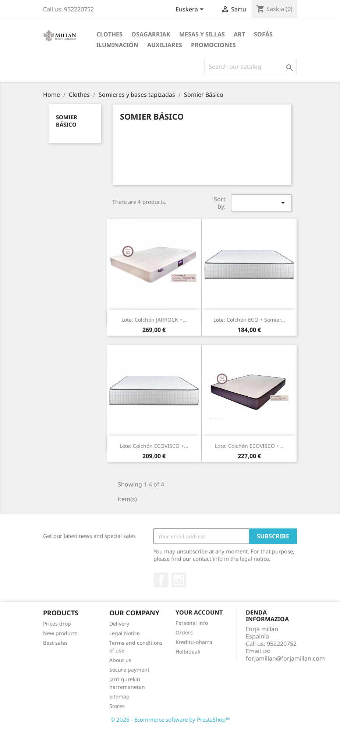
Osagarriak (150, 34)
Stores (117, 706)
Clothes (109, 34)
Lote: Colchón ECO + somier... (249, 319)
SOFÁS (263, 34)
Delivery (119, 623)
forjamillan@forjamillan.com (285, 658)
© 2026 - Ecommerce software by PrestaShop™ (170, 719)
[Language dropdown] (191, 10)
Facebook (161, 580)
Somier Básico (66, 120)
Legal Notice (124, 633)
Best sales (55, 642)
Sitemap (119, 696)
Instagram (178, 580)
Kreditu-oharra (194, 641)
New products (60, 633)
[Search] (251, 66)
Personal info (192, 622)
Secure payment (129, 669)
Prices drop (57, 623)
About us (120, 660)
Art (239, 34)
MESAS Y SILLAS (202, 34)
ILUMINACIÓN (117, 45)
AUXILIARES (164, 45)
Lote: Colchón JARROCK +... (154, 319)
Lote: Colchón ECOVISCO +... (154, 445)
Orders (184, 632)
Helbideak (188, 651)
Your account (199, 612)
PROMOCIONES (213, 45)
